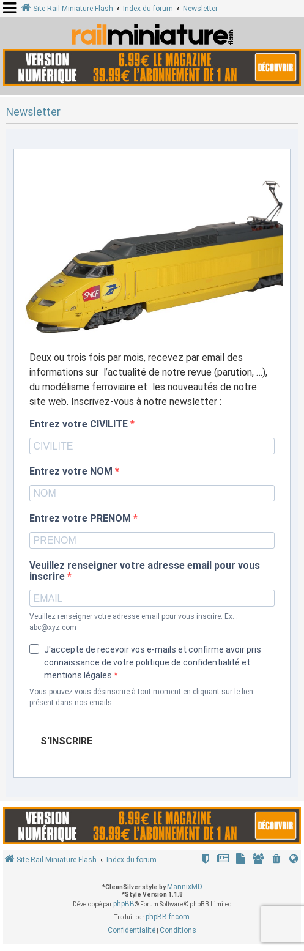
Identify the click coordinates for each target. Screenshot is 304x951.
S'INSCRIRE (66, 741)
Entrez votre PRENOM (81, 518)
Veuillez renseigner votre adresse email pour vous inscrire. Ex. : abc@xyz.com (133, 622)
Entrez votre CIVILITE (79, 424)
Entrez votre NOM (72, 471)
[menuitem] (276, 860)
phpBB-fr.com (168, 916)
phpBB (124, 904)
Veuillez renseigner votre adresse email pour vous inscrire (144, 571)
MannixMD (184, 887)
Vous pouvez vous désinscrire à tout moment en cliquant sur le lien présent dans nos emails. (141, 697)
